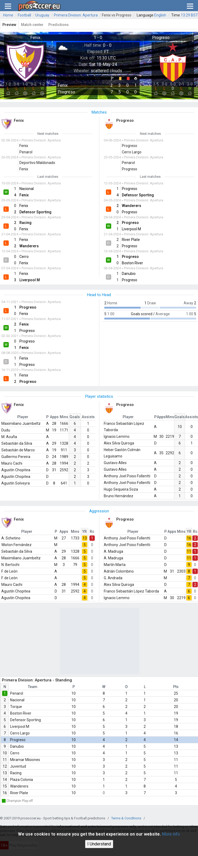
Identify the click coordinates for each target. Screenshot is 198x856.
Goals (75, 417)
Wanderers (19, 786)
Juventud (18, 766)
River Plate (19, 793)
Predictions (58, 25)
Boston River (20, 713)
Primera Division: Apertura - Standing (37, 680)
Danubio (17, 746)
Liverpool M (19, 726)
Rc (92, 531)
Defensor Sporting (25, 720)
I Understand (99, 843)
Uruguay (42, 15)
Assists (88, 417)
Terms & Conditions (126, 818)
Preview (9, 25)
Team (32, 687)
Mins (64, 417)
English (160, 15)
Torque (16, 706)
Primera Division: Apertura (76, 15)
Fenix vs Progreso (116, 15)
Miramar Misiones (25, 760)
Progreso (17, 740)
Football (24, 15)
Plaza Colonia (21, 779)
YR (84, 531)
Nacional (17, 700)
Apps (54, 417)
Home (8, 15)
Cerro (14, 753)
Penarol (16, 693)
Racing (15, 773)
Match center (32, 25)
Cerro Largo (20, 733)
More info (171, 834)
